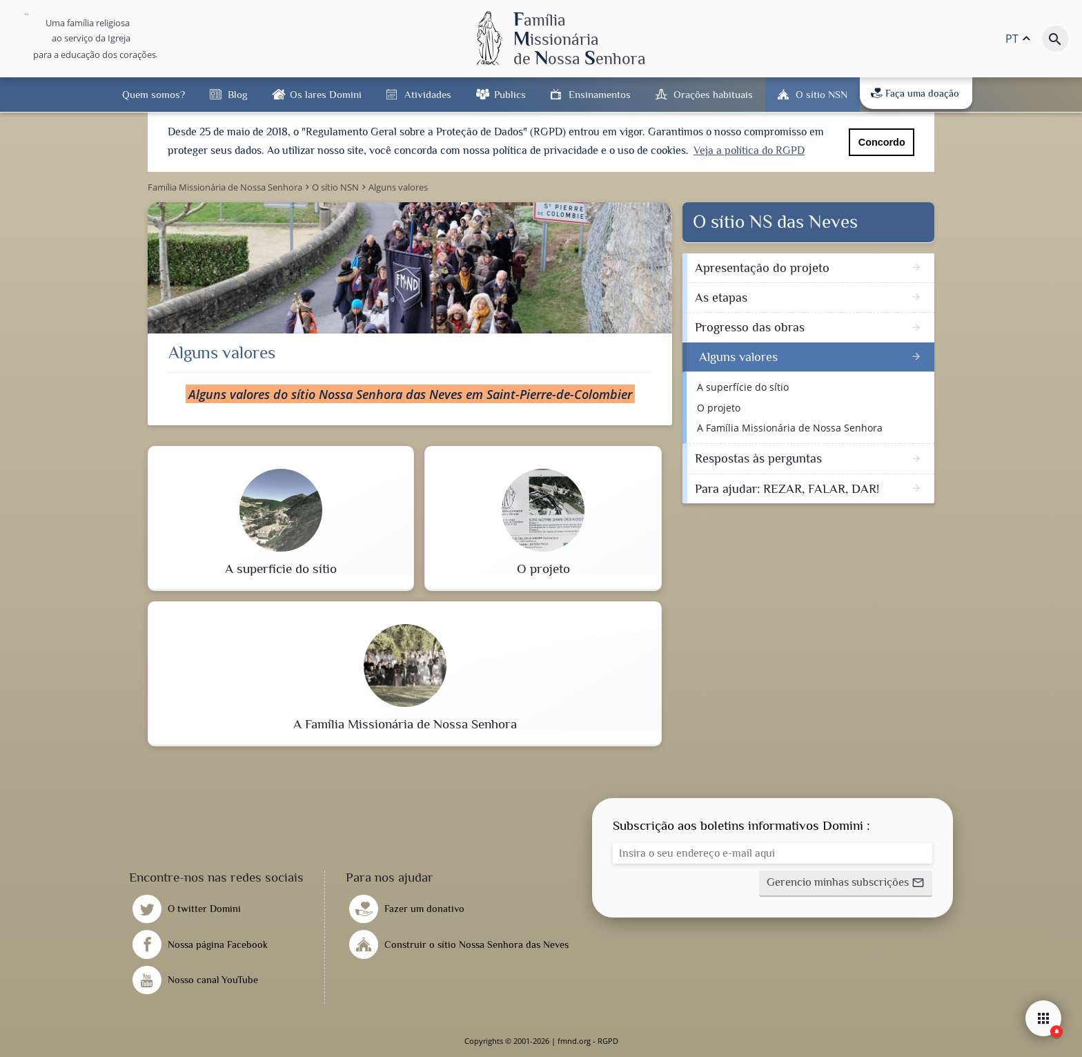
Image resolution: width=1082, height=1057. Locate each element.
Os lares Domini (326, 94)
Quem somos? (153, 94)
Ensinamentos (600, 94)
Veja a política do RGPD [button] (749, 150)
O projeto (718, 407)
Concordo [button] (881, 142)
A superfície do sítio (743, 387)
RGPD (608, 1041)
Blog (237, 94)
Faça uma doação (915, 93)
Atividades (427, 94)
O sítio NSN (821, 94)
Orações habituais (713, 94)
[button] (845, 884)
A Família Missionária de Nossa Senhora (790, 427)
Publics (510, 94)
